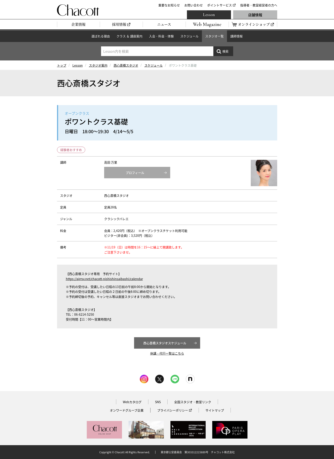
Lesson (209, 14)
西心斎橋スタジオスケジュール (164, 343)
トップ (61, 65)
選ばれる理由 (100, 36)
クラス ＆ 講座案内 (129, 36)
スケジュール (189, 36)
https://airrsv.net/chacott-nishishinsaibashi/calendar (104, 279)
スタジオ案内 (98, 65)
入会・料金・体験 (161, 36)
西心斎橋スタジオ (126, 65)
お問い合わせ (193, 5)
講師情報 (236, 36)
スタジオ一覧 (214, 36)
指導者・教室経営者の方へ (258, 5)
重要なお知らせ (169, 5)
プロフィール (135, 172)
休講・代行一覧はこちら (167, 353)
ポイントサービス (219, 5)
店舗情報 (255, 14)
